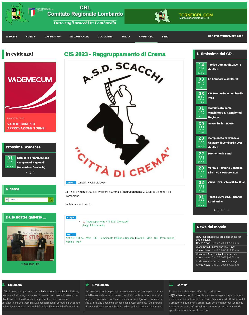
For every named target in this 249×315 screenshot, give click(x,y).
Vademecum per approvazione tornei (26, 126)
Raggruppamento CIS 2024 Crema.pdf (107, 221)
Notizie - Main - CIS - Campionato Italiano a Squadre (105, 238)
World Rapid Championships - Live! (215, 247)
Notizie (70, 238)
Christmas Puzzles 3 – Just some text (217, 254)
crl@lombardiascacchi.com (184, 295)
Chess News (203, 243)
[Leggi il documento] (93, 225)
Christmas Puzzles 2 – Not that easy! (216, 261)
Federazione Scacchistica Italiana (59, 291)
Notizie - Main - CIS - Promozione (155, 238)
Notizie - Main (73, 241)
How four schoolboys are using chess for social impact (218, 238)
